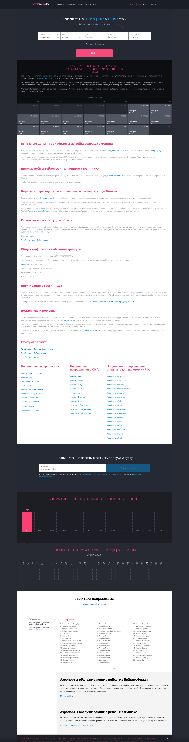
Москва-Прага (141, 634)
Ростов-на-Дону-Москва (72, 653)
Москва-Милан (141, 643)
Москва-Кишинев (105, 629)
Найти (94, 53)
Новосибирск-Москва (144, 626)
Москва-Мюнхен (68, 662)
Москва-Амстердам (143, 636)
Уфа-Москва (103, 660)
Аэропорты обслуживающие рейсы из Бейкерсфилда (39, 623)
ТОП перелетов (34, 619)
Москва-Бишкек (141, 653)
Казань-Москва (104, 653)
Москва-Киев (66, 638)
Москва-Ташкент (142, 650)
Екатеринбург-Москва (71, 658)
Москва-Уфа (103, 643)
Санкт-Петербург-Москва (71, 626)
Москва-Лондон (105, 641)
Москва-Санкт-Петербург (71, 624)
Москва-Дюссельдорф (144, 655)
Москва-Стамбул (69, 660)
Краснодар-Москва (69, 648)
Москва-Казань (104, 646)
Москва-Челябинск (143, 641)
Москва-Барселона (142, 629)
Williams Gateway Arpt (70, 725)
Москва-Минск (104, 658)
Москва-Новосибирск (144, 624)
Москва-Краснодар (69, 646)
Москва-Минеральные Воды (72, 641)
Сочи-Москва (66, 634)
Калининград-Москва (143, 638)
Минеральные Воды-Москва (72, 643)
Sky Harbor (88, 725)
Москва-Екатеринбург (71, 655)
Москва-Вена (104, 638)
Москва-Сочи (66, 636)
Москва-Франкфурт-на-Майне (110, 631)
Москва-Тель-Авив (106, 634)
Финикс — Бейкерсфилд (94, 604)
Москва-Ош (140, 660)
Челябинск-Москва (143, 646)
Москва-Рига (103, 636)
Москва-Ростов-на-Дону (72, 650)
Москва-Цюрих (141, 648)
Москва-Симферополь (70, 629)
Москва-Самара (105, 650)
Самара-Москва (105, 655)
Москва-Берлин (104, 662)
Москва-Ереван (104, 626)
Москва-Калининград (143, 631)
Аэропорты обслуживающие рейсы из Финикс (39, 628)
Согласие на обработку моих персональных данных (103, 474)
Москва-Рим (103, 648)
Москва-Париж (104, 624)
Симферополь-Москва (70, 631)
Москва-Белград (142, 658)
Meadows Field (66, 696)
